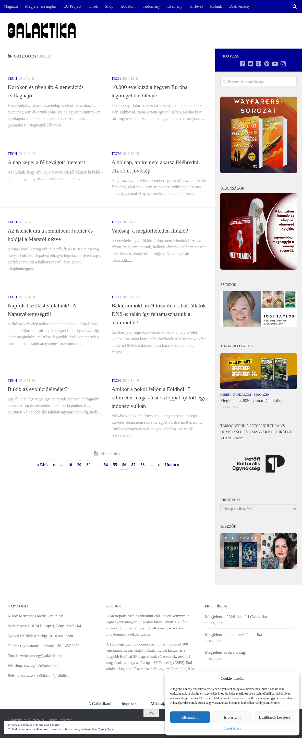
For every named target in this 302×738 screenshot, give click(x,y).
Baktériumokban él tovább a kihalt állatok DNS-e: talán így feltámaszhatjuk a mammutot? (159, 314)
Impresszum (131, 703)
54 (106, 465)
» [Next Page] (159, 465)
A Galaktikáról (100, 703)
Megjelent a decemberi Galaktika (233, 634)
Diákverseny (239, 6)
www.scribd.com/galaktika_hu (50, 676)
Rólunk (216, 6)
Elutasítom (232, 717)
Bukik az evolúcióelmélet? (38, 389)
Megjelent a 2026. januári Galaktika (251, 400)
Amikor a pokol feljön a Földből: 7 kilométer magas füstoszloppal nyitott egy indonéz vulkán (159, 397)
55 (115, 465)
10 (70, 465)
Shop (109, 6)
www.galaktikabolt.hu (40, 666)
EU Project (72, 6)
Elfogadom (190, 717)
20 (79, 465)
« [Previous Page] (54, 465)
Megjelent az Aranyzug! (226, 652)
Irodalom (128, 6)
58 (142, 465)
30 (88, 465)
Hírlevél (196, 6)
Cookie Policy (232, 728)
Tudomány (151, 6)
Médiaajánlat (161, 703)
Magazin (11, 6)
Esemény (175, 6)
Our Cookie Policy (103, 729)
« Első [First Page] (42, 465)
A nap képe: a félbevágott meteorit (46, 162)
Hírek (93, 6)
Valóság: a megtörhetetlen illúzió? (150, 230)
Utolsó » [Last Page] (172, 465)
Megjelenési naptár (40, 6)
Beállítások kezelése (274, 717)
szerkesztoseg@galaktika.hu (40, 656)
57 (133, 465)
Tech (12, 78)
